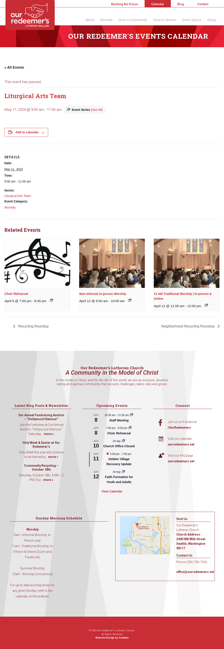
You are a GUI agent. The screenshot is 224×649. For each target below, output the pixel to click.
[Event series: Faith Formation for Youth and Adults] (123, 471)
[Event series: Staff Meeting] (131, 415)
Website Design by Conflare (112, 637)
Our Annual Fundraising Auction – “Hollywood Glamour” (41, 417)
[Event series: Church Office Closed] (123, 441)
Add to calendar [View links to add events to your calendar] (27, 132)
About (90, 20)
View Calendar (112, 491)
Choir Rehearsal (16, 294)
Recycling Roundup (33, 326)
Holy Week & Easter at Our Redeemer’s (41, 444)
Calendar (157, 4)
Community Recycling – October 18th (41, 467)
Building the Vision (124, 4)
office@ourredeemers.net (195, 572)
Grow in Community (133, 20)
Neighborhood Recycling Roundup (188, 326)
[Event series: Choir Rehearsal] (51, 300)
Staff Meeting (119, 420)
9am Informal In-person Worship (102, 294)
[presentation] (37, 263)
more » (49, 434)
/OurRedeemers (179, 427)
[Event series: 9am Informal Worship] (129, 300)
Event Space (191, 20)
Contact (202, 4)
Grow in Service (164, 20)
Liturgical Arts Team (17, 196)
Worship (106, 20)
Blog (180, 4)
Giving (211, 20)
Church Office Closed (119, 446)
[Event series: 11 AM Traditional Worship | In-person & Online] (206, 305)
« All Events (14, 67)
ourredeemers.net (181, 444)
